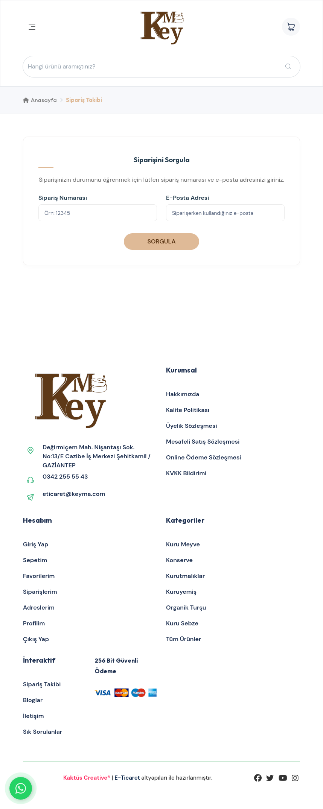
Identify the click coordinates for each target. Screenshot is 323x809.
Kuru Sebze (182, 623)
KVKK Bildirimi (186, 473)
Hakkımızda (182, 394)
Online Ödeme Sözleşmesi (203, 457)
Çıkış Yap (36, 639)
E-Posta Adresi (187, 198)
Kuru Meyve (183, 544)
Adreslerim (39, 607)
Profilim (34, 623)
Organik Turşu (186, 607)
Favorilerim (39, 576)
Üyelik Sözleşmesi (191, 426)
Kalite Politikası (187, 410)
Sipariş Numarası (62, 198)
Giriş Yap (35, 544)
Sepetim (35, 560)
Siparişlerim (40, 592)
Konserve (179, 560)
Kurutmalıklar (185, 576)
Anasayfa (40, 99)
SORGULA (161, 241)
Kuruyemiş (181, 592)
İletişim (33, 716)
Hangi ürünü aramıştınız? (62, 66)
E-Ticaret (127, 778)
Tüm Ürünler (183, 639)
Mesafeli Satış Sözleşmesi (202, 442)
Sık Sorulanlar (42, 732)
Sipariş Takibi (42, 684)
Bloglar (33, 700)
